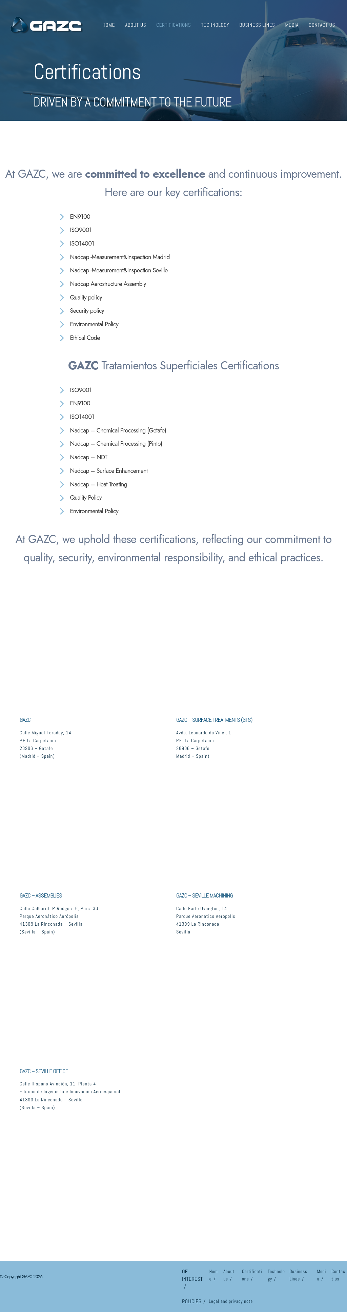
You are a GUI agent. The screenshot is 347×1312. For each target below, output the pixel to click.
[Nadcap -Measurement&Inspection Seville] (113, 271)
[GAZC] (46, 24)
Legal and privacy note (231, 1301)
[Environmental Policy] (88, 325)
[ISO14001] (76, 244)
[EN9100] (74, 217)
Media (292, 25)
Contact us (322, 25)
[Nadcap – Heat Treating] (92, 485)
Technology (215, 25)
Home (108, 25)
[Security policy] (81, 311)
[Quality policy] (80, 298)
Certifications (173, 25)
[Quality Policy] (80, 498)
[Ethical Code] (79, 338)
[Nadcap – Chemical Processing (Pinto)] (110, 444)
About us (135, 25)
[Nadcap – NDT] (82, 457)
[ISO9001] (75, 230)
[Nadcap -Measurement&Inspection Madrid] (114, 257)
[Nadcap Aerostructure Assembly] (102, 284)
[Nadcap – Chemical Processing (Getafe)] (112, 431)
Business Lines (257, 25)
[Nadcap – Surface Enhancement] (103, 471)
